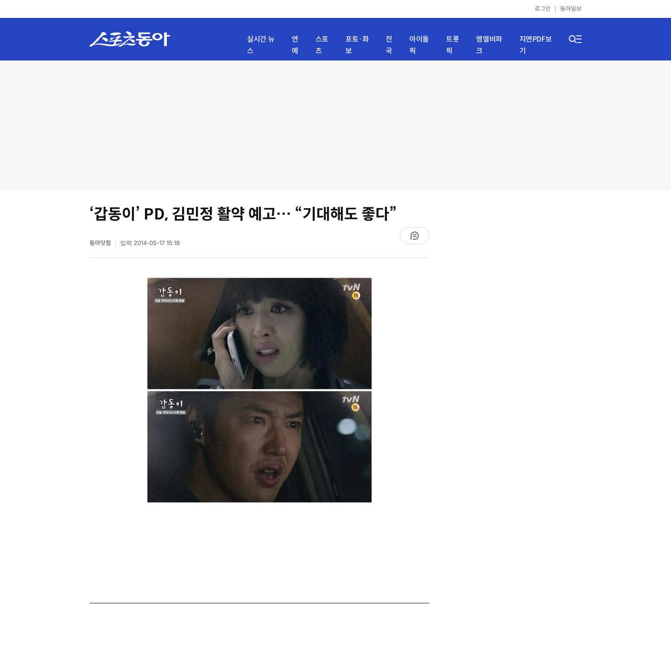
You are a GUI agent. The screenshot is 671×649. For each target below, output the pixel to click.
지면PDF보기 (535, 45)
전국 (389, 45)
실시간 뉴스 (261, 45)
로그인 (543, 9)
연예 (295, 45)
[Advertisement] (335, 125)
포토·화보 (357, 45)
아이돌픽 (419, 45)
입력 (150, 243)
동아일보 (571, 9)
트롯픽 (452, 45)
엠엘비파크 (489, 45)
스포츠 (321, 45)
